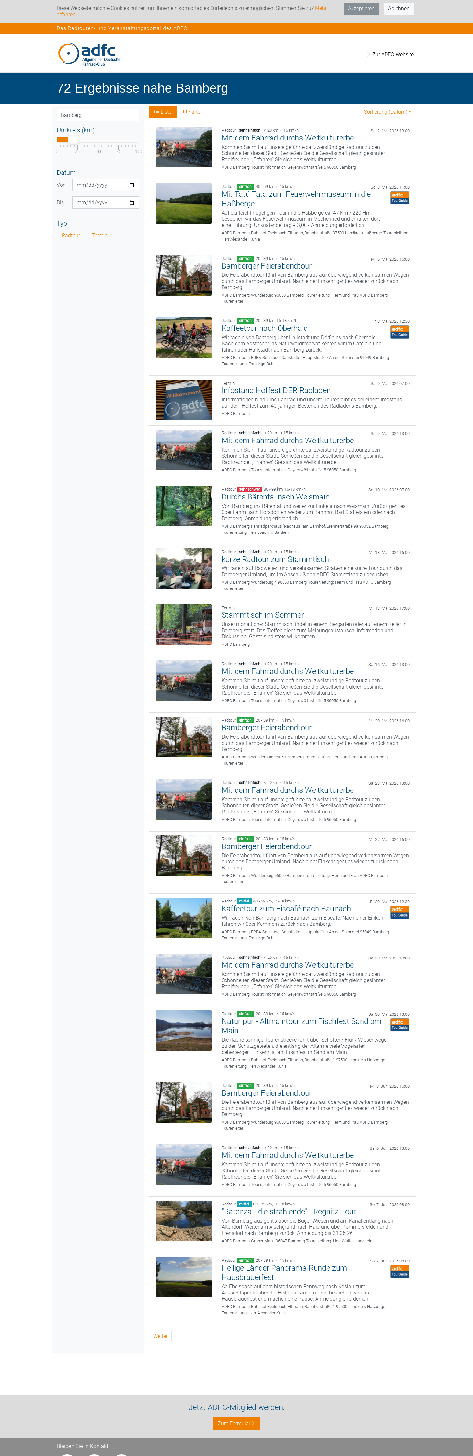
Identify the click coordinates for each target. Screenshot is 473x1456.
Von (61, 185)
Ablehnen (399, 9)
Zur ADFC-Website (390, 54)
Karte (191, 112)
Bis (60, 202)
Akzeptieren (361, 9)
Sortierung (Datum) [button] (385, 112)
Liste (162, 112)
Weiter (160, 1336)
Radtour (71, 235)
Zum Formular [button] (237, 1423)
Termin (100, 235)
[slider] (73, 139)
